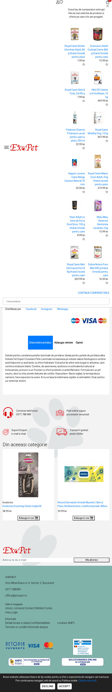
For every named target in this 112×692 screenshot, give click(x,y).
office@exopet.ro (16, 595)
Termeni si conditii (16, 627)
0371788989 (13, 589)
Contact (29, 608)
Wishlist (39, 608)
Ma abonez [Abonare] (92, 559)
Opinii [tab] (79, 342)
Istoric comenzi (14, 608)
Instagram (47, 309)
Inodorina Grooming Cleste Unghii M (22, 506)
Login (14, 612)
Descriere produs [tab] (40, 342)
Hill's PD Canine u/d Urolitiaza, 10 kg (99, 93)
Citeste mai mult (87, 680)
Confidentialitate (40, 623)
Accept (64, 686)
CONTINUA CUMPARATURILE (93, 292)
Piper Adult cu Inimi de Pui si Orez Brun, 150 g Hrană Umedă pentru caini (76, 224)
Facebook (31, 309)
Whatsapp (62, 309)
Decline (47, 686)
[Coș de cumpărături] (107, 2)
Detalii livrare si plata (17, 623)
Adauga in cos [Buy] (28, 517)
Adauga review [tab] (63, 342)
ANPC (71, 623)
